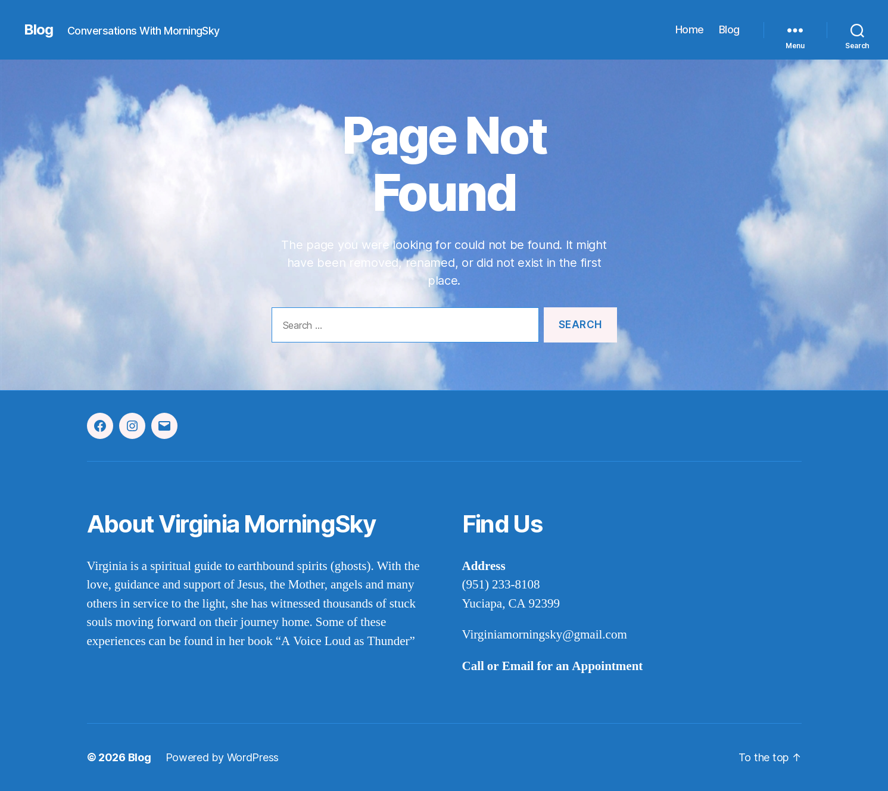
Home (689, 29)
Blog (38, 30)
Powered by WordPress (222, 757)
